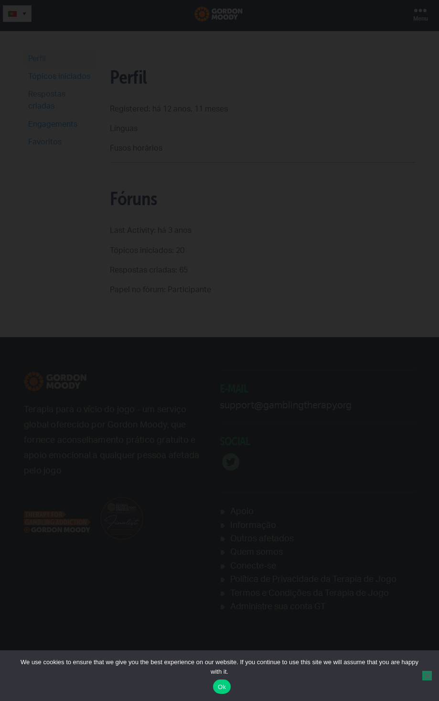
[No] (427, 675)
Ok (222, 686)
